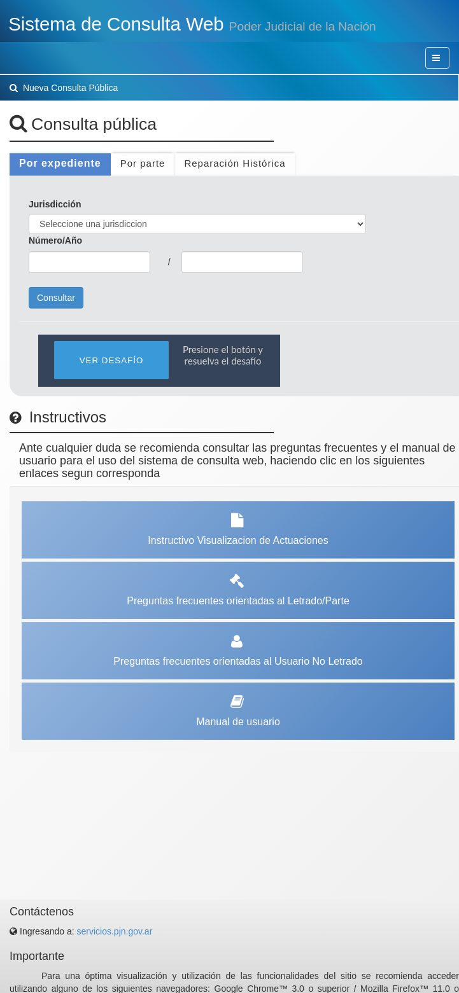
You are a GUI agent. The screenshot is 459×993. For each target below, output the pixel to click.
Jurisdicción (55, 204)
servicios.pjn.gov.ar (115, 931)
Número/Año (55, 240)
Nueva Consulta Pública (64, 88)
